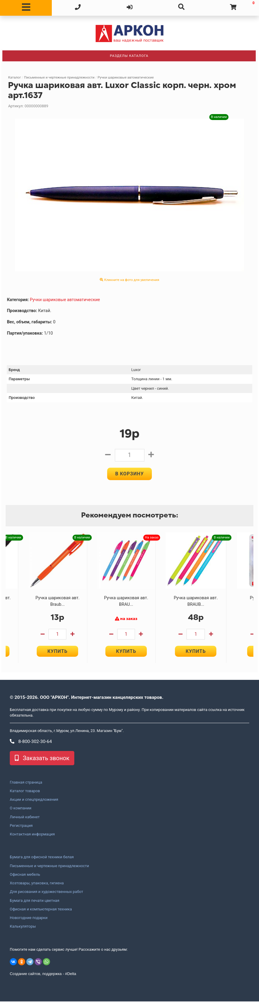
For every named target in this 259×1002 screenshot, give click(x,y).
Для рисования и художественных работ (46, 892)
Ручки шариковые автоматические (126, 77)
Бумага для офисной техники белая (42, 858)
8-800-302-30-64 (31, 742)
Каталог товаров (25, 792)
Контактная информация (32, 835)
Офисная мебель (25, 875)
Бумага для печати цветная (34, 901)
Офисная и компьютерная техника (41, 910)
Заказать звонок (42, 758)
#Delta (70, 974)
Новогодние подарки (29, 918)
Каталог (14, 77)
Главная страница (26, 783)
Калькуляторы (23, 927)
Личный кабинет (25, 817)
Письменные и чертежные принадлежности (59, 77)
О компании (20, 809)
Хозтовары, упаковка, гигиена (37, 884)
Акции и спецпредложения (34, 800)
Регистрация (21, 826)
